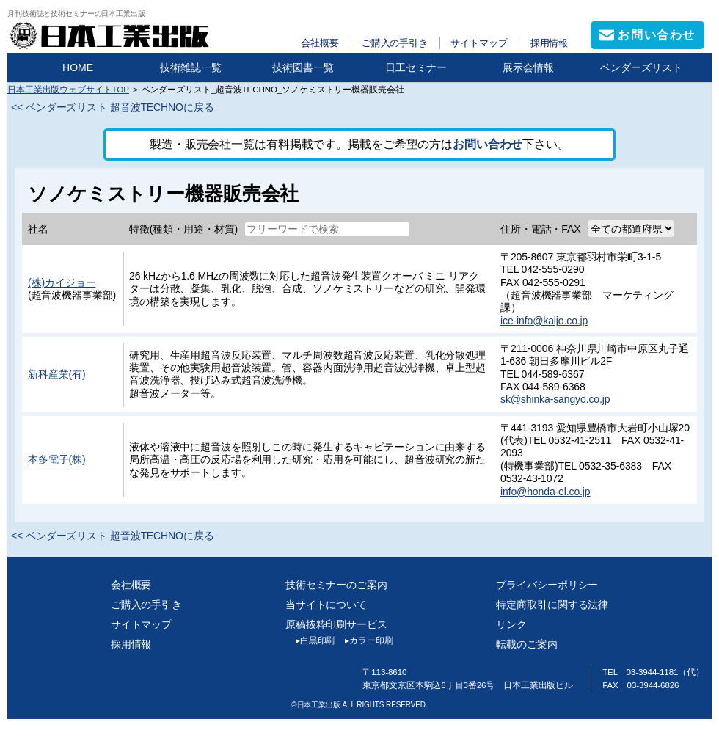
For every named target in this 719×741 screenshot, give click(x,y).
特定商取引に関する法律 (552, 604)
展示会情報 (528, 67)
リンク (511, 624)
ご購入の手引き (395, 42)
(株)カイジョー (61, 282)
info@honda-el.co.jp (545, 491)
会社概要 (320, 42)
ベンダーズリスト (641, 67)
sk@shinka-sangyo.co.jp (555, 399)
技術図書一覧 (303, 67)
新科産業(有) (57, 374)
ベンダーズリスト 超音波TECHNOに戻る (120, 107)
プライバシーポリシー (547, 585)
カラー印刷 (364, 640)
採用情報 (549, 42)
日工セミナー (416, 67)
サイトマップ (478, 42)
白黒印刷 (310, 640)
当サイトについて (326, 604)
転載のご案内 (526, 644)
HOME (77, 67)
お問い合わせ (487, 144)
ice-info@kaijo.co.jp (544, 320)
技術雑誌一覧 (191, 67)
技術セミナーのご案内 (336, 585)
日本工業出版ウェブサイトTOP (68, 89)
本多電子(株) (57, 459)
